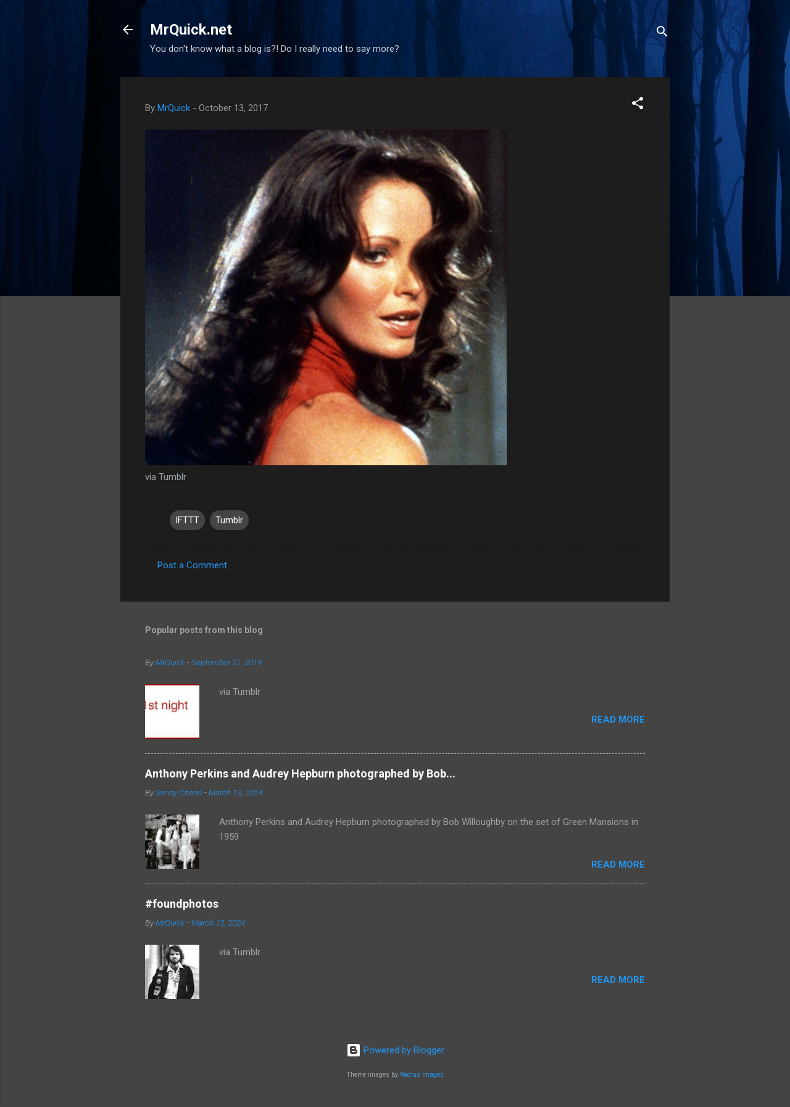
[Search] (662, 33)
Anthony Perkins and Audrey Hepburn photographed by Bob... (300, 773)
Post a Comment (192, 565)
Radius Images (422, 1075)
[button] (637, 105)
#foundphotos (181, 903)
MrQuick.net (191, 29)
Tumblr (229, 520)
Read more (618, 719)
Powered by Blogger (395, 1050)
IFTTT (187, 520)
